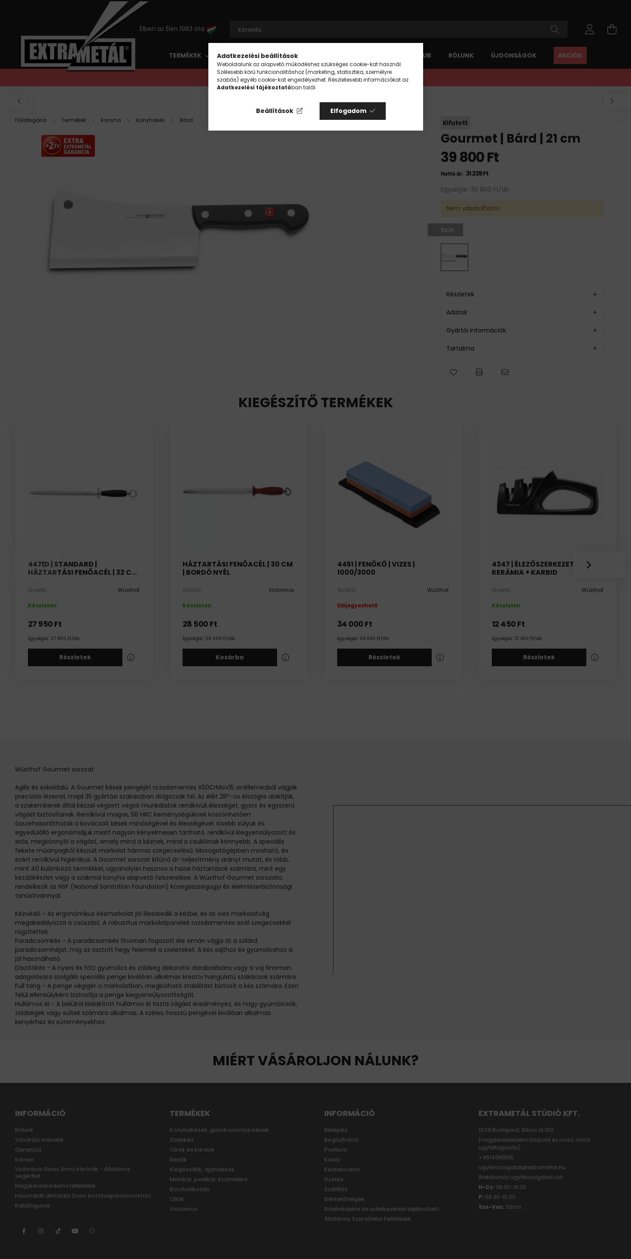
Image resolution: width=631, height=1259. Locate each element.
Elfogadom (348, 111)
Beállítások (274, 111)
